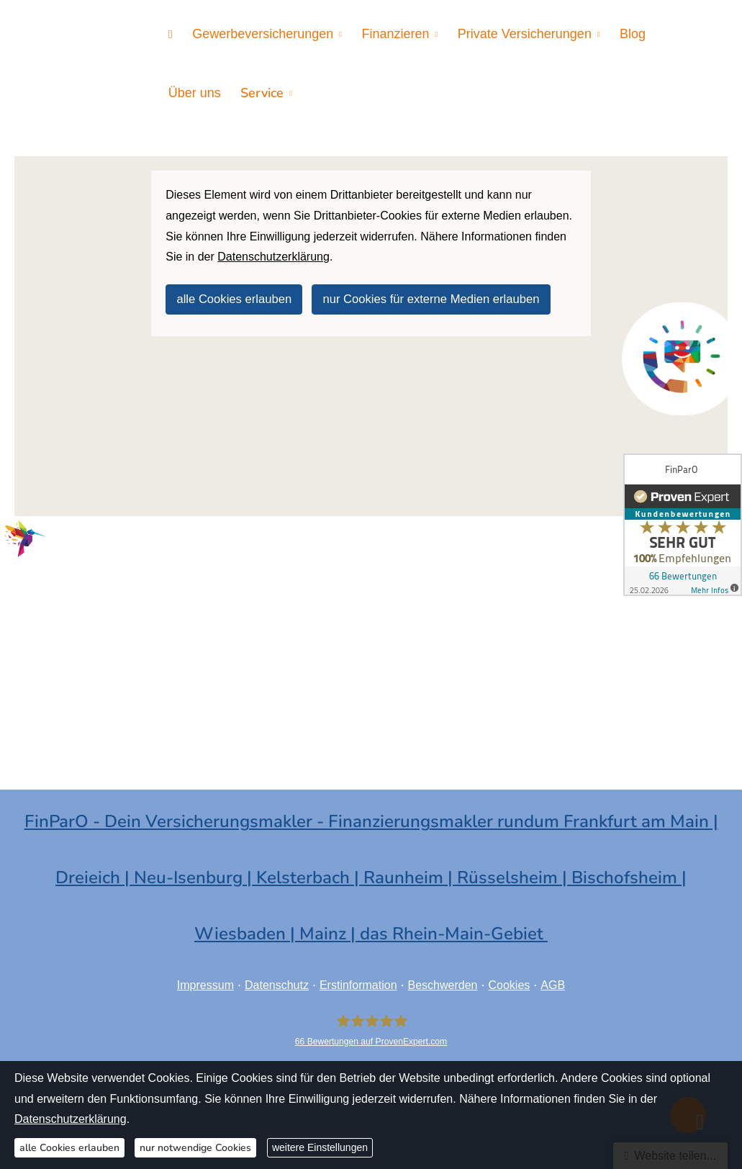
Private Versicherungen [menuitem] (515, 33)
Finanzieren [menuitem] (389, 33)
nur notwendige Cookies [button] (195, 1148)
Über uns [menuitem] (677, 33)
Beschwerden (443, 980)
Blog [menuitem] (621, 33)
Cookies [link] (509, 980)
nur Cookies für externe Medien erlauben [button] (426, 293)
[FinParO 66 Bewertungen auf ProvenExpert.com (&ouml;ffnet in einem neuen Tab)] (371, 1026)
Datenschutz (277, 980)
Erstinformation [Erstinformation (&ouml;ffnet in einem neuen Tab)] (358, 980)
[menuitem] (169, 33)
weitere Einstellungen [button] (320, 1147)
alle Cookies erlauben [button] (232, 293)
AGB (552, 980)
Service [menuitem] (188, 90)
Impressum (205, 980)
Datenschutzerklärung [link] (273, 251)
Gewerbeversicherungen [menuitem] (259, 33)
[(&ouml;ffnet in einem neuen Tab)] (682, 358)
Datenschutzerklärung (70, 1119)
